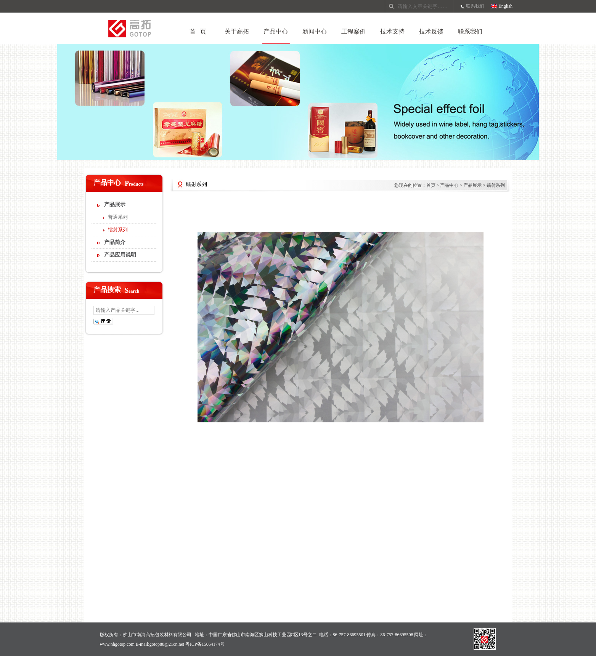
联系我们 (475, 6)
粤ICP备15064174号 (205, 644)
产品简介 (114, 242)
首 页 (198, 31)
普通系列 (118, 217)
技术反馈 (431, 31)
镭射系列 (118, 230)
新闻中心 (314, 31)
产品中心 (275, 31)
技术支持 (392, 31)
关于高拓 (237, 31)
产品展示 (114, 204)
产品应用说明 (120, 255)
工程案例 (353, 31)
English (505, 6)
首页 (430, 185)
